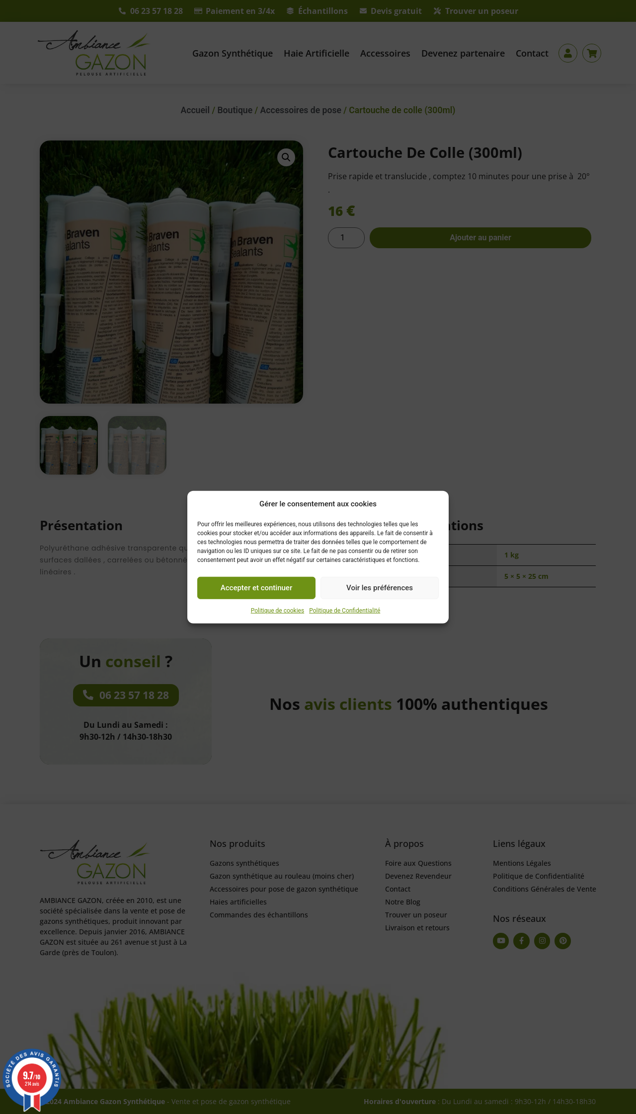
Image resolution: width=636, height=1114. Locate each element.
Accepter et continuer (256, 587)
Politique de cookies (277, 610)
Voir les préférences (379, 587)
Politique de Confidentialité (344, 610)
